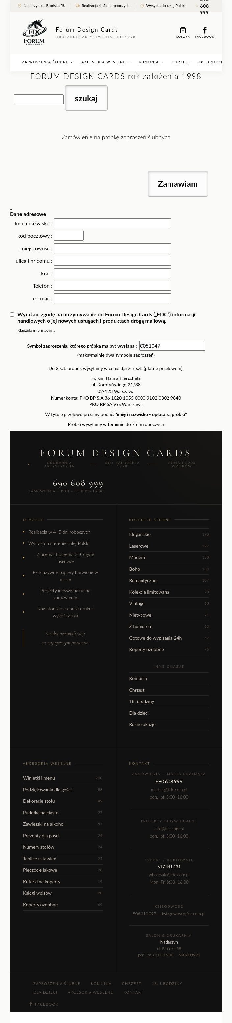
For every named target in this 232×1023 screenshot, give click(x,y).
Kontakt (133, 992)
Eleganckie (169, 534)
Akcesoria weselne (105, 62)
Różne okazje (142, 724)
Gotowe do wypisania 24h (169, 638)
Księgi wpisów (63, 893)
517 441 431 (169, 866)
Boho (169, 569)
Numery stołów (63, 847)
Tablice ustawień (63, 858)
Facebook (204, 32)
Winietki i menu (63, 778)
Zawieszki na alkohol (63, 824)
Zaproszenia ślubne (47, 62)
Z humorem (169, 626)
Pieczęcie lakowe (63, 870)
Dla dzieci (139, 713)
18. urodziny (141, 701)
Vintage (169, 603)
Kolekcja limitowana (169, 592)
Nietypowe (169, 615)
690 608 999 (78, 482)
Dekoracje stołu (63, 801)
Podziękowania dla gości (63, 789)
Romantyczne (169, 580)
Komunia (151, 62)
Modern (169, 557)
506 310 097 (144, 913)
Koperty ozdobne (169, 649)
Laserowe (169, 545)
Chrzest (181, 62)
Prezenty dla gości (63, 835)
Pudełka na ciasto (63, 812)
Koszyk (183, 32)
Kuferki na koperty (63, 881)
